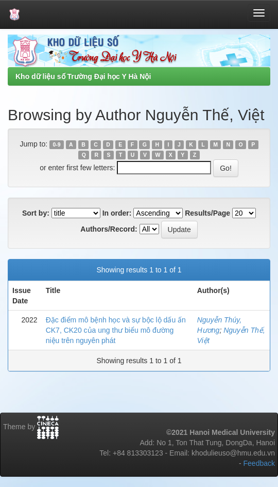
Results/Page (207, 213)
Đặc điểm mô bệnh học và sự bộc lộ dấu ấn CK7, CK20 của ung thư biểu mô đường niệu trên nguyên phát (116, 330)
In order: (117, 213)
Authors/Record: (108, 229)
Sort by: (35, 213)
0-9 (56, 144)
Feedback (259, 463)
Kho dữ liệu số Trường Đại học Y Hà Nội (83, 76)
